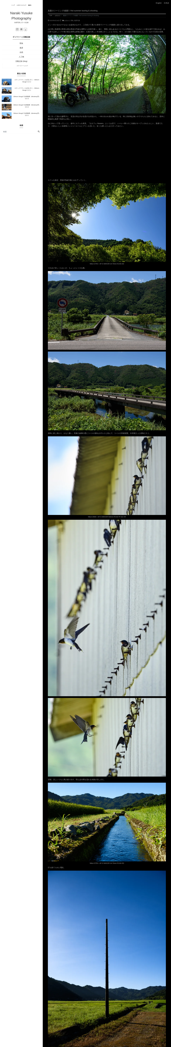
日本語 (166, 3)
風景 (21, 48)
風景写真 (77, 20)
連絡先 (29, 5)
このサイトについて (21, 5)
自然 (21, 52)
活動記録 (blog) (21, 61)
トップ (13, 5)
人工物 (21, 57)
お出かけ (67, 20)
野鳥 (21, 43)
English (159, 3)
